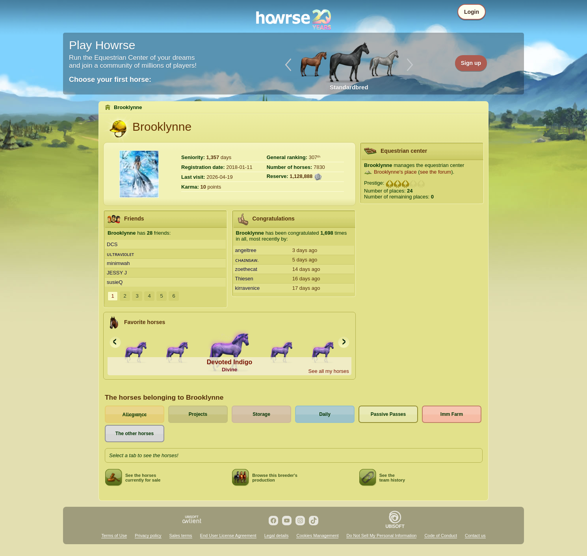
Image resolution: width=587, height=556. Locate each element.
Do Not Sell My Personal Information (381, 535)
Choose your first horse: (110, 79)
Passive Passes (388, 414)
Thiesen (244, 279)
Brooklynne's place (395, 172)
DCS (112, 244)
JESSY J (117, 273)
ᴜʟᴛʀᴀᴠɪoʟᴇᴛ (120, 254)
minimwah (118, 263)
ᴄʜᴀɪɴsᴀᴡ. (247, 260)
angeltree (245, 250)
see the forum (435, 172)
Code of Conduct (440, 535)
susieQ (115, 282)
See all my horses (328, 371)
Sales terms (180, 535)
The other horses (134, 433)
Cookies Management (317, 535)
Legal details (276, 535)
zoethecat (246, 269)
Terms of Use (114, 535)
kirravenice (247, 288)
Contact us (475, 535)
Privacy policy (148, 535)
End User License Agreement (228, 535)
